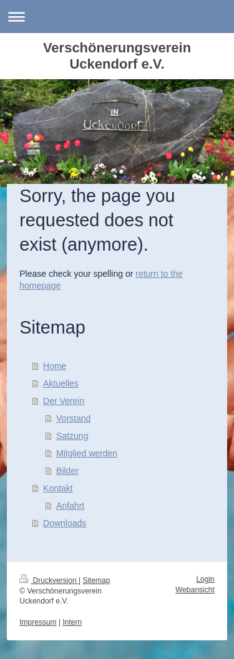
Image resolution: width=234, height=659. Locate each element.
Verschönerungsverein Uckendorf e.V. (117, 56)
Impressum (37, 622)
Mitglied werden (86, 453)
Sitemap (96, 580)
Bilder (67, 471)
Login (205, 579)
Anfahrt (70, 506)
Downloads (64, 523)
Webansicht (194, 589)
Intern (72, 622)
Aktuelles (61, 383)
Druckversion (49, 580)
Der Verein (63, 401)
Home (54, 366)
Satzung (72, 436)
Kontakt (57, 488)
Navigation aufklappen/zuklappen (117, 16)
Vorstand (73, 418)
